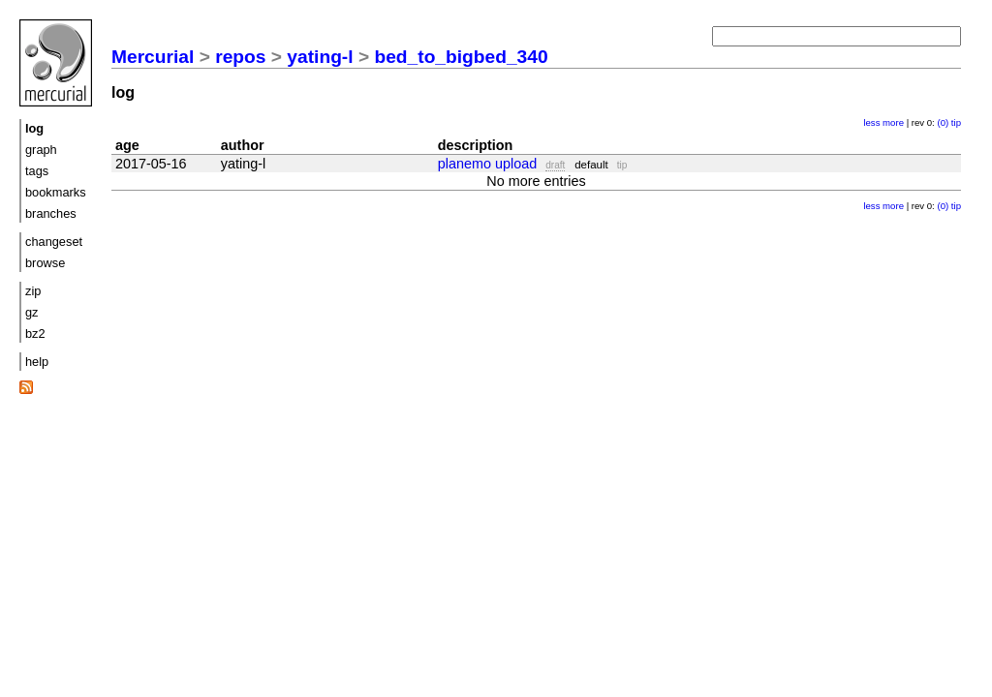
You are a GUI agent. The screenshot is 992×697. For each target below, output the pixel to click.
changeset (53, 241)
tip (956, 122)
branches (51, 213)
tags (36, 171)
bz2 (35, 333)
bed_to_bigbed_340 (460, 56)
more (893, 122)
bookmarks (55, 192)
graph (41, 149)
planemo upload (487, 163)
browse (45, 263)
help (36, 361)
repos (240, 56)
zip (33, 291)
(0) (942, 122)
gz (32, 312)
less (871, 122)
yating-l (320, 56)
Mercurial (152, 56)
